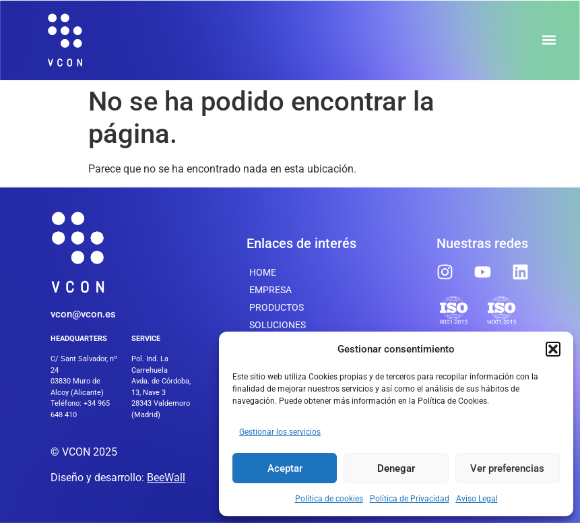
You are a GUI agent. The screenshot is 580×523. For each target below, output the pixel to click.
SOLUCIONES (277, 324)
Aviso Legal (477, 498)
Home (262, 272)
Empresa (270, 289)
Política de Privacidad (409, 498)
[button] (553, 349)
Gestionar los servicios (280, 432)
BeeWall (166, 477)
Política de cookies (329, 498)
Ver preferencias (507, 468)
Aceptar (284, 468)
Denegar (396, 468)
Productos (276, 307)
